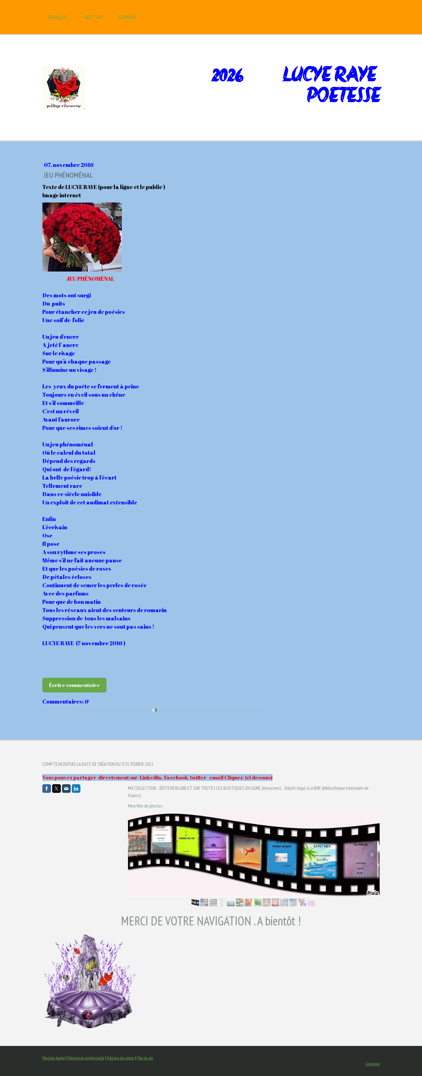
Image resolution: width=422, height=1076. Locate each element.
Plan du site (145, 1058)
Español (128, 17)
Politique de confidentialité (86, 1058)
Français (58, 17)
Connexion (373, 1063)
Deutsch (93, 17)
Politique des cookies (120, 1058)
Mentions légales (53, 1058)
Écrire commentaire (74, 685)
